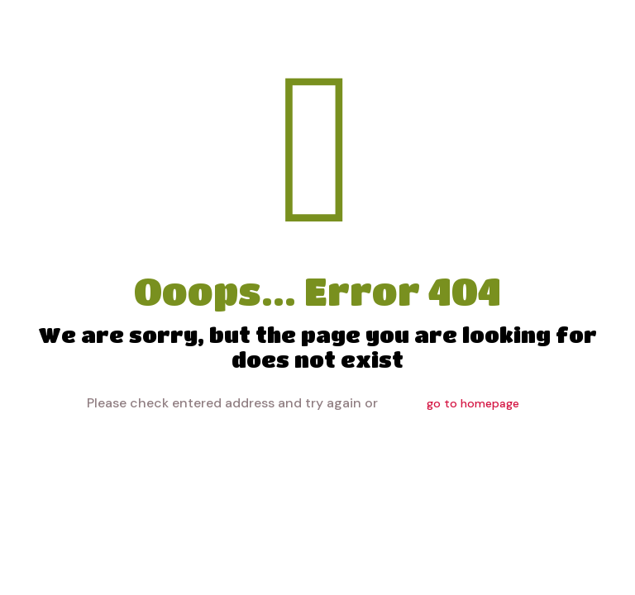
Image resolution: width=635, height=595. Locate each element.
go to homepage (473, 403)
